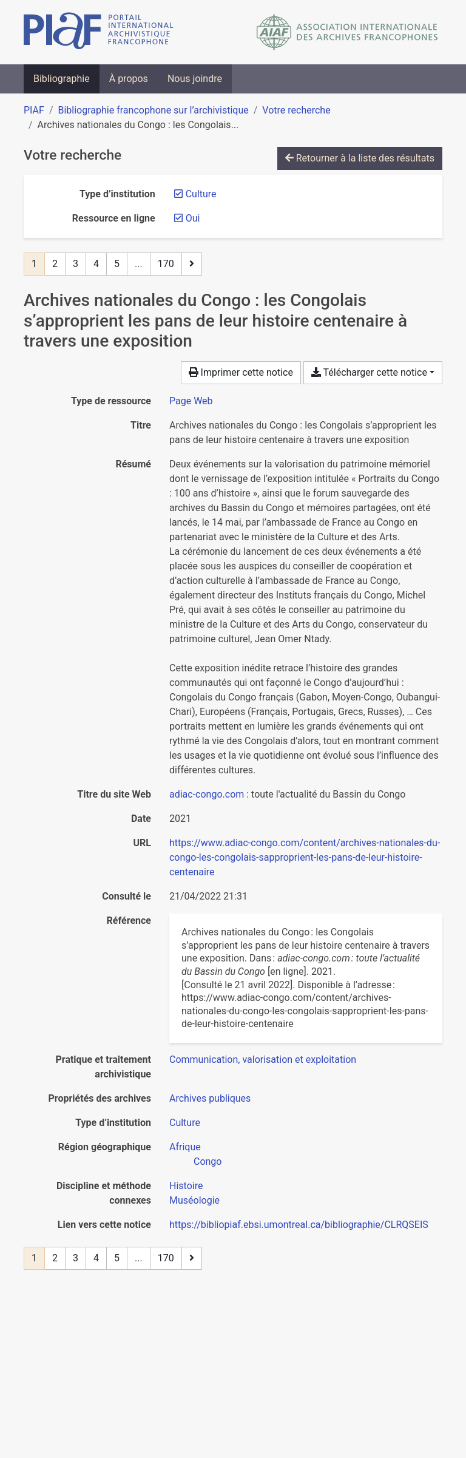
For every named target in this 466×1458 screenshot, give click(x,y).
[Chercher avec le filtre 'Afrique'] (185, 1147)
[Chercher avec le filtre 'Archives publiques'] (210, 1098)
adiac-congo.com (206, 794)
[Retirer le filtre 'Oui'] (193, 218)
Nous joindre (194, 78)
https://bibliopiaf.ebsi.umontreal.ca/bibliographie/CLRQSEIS (298, 1224)
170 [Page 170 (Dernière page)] (166, 264)
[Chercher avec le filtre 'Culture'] (184, 1122)
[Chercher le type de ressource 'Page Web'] (191, 401)
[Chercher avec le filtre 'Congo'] (207, 1161)
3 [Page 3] (75, 264)
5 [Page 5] (117, 264)
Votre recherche (296, 110)
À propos (128, 78)
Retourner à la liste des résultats (359, 158)
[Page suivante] (191, 264)
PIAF (34, 110)
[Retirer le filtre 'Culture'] (201, 194)
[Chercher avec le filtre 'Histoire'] (186, 1186)
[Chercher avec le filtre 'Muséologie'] (194, 1200)
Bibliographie (61, 78)
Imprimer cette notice (241, 372)
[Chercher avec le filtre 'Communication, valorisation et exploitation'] (262, 1059)
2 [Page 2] (55, 264)
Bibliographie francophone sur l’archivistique (153, 110)
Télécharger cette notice (369, 372)
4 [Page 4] (96, 264)
